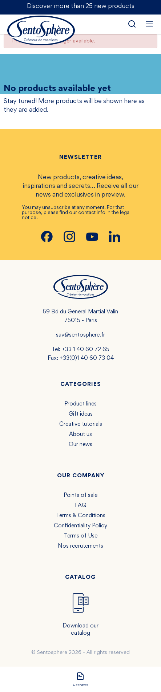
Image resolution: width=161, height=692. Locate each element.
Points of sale (80, 495)
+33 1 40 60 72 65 (85, 349)
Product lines (80, 404)
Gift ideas (81, 414)
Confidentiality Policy (80, 525)
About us (80, 434)
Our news (80, 444)
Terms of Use (80, 536)
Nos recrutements (80, 546)
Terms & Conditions (80, 515)
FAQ (80, 505)
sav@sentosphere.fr (80, 335)
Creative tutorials (80, 424)
